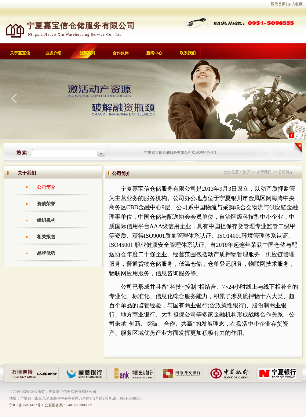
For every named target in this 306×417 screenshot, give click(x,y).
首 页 (246, 172)
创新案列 (87, 53)
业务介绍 (53, 53)
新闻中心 (154, 53)
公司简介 (46, 187)
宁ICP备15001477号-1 (26, 405)
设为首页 (278, 4)
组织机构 (46, 220)
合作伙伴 (121, 53)
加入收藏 (295, 4)
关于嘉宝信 (20, 53)
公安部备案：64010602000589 (68, 405)
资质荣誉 (46, 203)
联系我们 (188, 53)
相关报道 (46, 236)
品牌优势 (46, 253)
